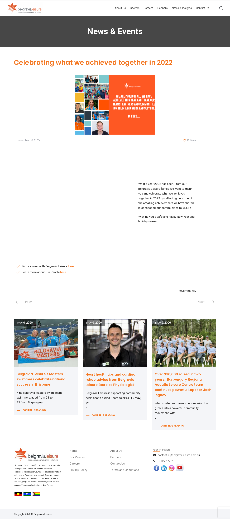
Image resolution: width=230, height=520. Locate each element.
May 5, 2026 (163, 323)
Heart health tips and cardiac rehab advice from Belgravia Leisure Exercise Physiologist (112, 379)
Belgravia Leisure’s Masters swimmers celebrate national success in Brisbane (43, 379)
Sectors (135, 8)
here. (71, 266)
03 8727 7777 (165, 462)
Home (74, 451)
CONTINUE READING (34, 411)
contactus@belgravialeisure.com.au (179, 455)
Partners (162, 8)
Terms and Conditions (125, 470)
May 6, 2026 (25, 323)
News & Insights (182, 8)
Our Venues (77, 458)
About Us (120, 8)
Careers (148, 8)
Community (188, 291)
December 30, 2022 (28, 140)
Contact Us (202, 8)
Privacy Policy (79, 470)
